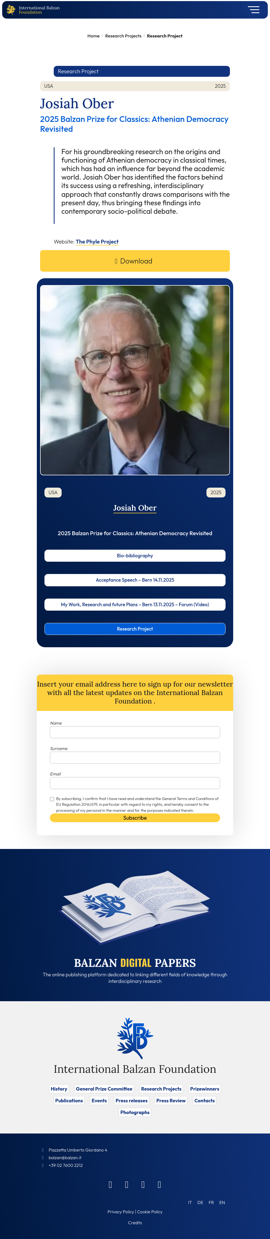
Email (55, 774)
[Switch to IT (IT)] (190, 1202)
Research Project (135, 629)
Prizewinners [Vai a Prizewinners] (204, 1089)
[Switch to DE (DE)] (200, 1202)
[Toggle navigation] (252, 10)
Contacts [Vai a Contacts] (204, 1100)
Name (56, 723)
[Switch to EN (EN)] (222, 1202)
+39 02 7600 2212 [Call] (66, 1165)
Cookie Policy (150, 1211)
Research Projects (123, 36)
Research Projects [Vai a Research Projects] (161, 1089)
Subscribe (135, 817)
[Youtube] (160, 1184)
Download (136, 260)
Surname (58, 748)
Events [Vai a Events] (99, 1100)
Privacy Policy (120, 1211)
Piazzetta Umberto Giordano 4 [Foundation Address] (78, 1150)
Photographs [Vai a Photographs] (134, 1112)
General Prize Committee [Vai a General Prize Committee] (104, 1089)
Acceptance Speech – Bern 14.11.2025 (135, 580)
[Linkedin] (127, 1184)
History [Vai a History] (59, 1089)
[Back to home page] (12, 10)
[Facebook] (110, 1184)
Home (94, 36)
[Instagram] (143, 1184)
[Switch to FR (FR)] (211, 1202)
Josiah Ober (135, 508)
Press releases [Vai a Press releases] (132, 1100)
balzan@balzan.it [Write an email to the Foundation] (65, 1157)
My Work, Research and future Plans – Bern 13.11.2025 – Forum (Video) (135, 604)
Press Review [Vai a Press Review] (171, 1100)
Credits (135, 1222)
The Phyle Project (97, 241)
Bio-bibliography (135, 555)
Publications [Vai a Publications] (69, 1100)
